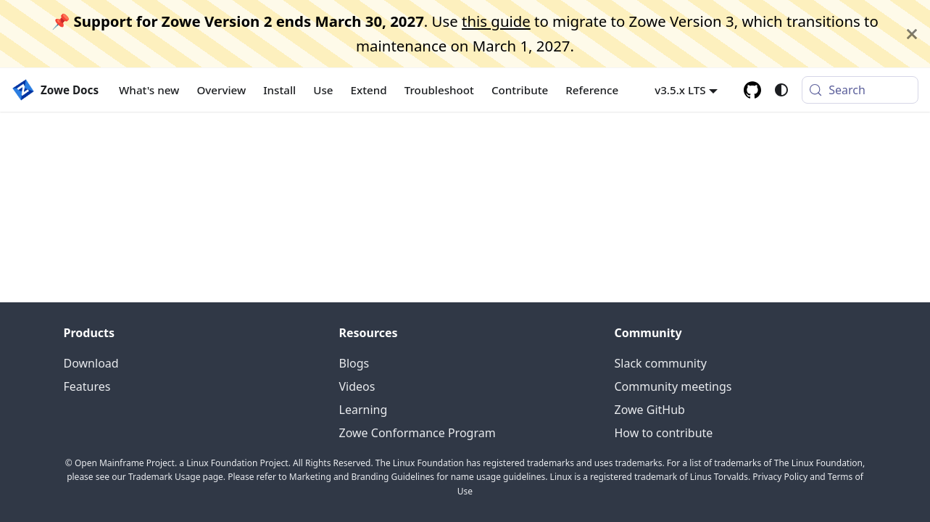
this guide (496, 21)
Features (87, 386)
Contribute (519, 90)
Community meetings (673, 386)
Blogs (354, 363)
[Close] (912, 34)
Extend (369, 90)
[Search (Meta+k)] (860, 90)
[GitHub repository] (752, 90)
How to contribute (664, 433)
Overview (221, 90)
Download (91, 363)
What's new (149, 90)
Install (279, 90)
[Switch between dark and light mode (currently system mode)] (781, 90)
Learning (363, 410)
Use (323, 90)
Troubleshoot (439, 90)
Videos (357, 386)
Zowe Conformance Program (417, 433)
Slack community (661, 363)
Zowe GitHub (650, 410)
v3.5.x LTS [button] (680, 90)
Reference (591, 90)
